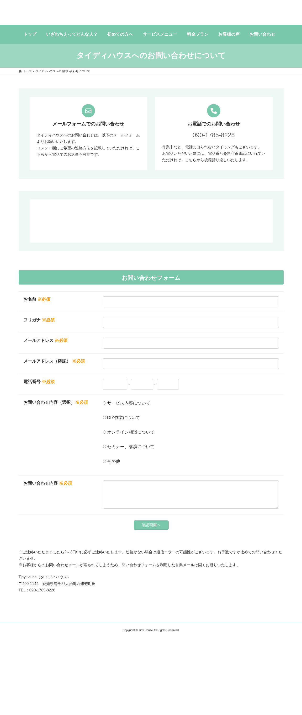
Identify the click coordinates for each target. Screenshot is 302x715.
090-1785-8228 (214, 135)
